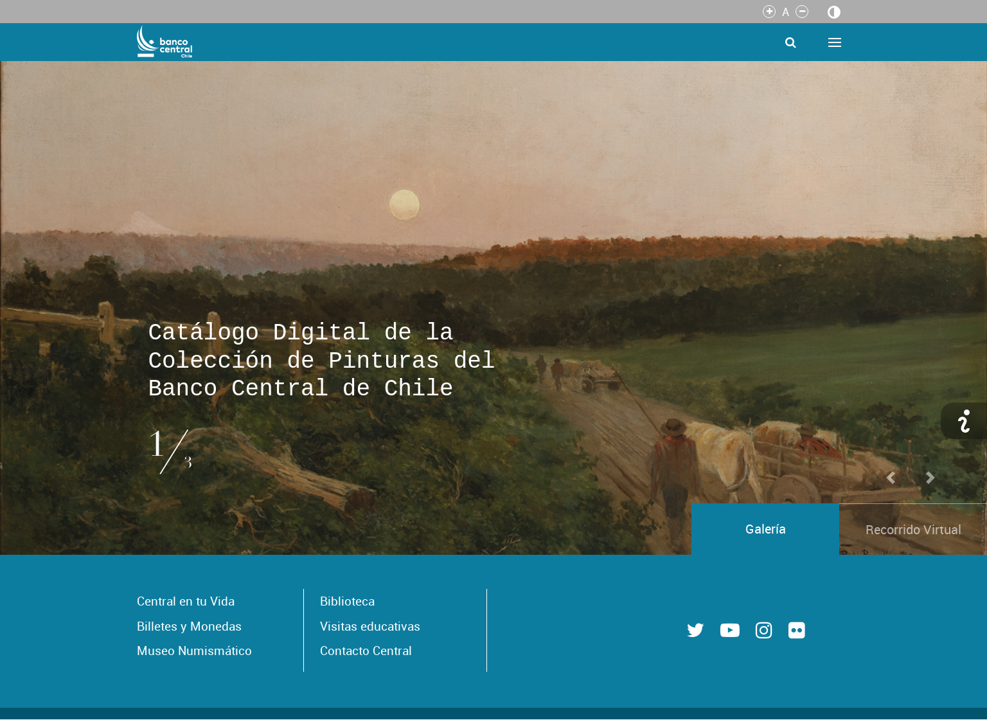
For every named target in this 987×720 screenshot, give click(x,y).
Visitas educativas (370, 626)
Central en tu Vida (186, 601)
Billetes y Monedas (189, 626)
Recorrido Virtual (913, 529)
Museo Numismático (194, 650)
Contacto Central (366, 650)
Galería (765, 528)
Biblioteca (347, 601)
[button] (890, 272)
